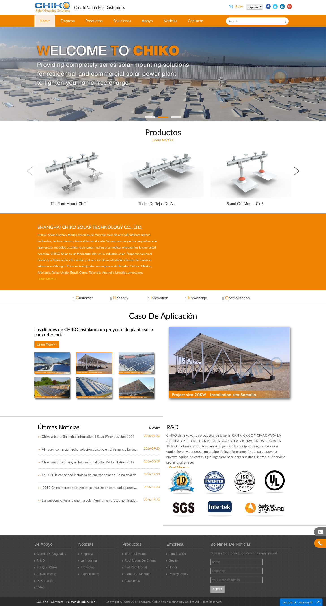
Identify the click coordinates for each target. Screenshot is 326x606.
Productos (94, 20)
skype (236, 6)
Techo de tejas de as (156, 203)
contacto (195, 20)
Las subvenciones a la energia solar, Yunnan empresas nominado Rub (88, 500)
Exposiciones (88, 574)
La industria (87, 560)
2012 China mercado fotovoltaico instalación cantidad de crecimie (88, 488)
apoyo (147, 20)
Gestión (172, 560)
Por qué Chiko (45, 567)
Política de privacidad (80, 602)
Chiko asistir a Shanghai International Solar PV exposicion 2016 (86, 436)
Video (39, 587)
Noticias (170, 20)
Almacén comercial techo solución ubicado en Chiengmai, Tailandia (88, 449)
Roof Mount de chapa (139, 560)
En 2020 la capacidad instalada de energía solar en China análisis (87, 475)
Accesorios (131, 580)
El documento (45, 574)
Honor (171, 567)
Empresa (85, 554)
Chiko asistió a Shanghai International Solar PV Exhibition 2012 (86, 462)
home (45, 20)
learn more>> (162, 140)
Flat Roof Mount (134, 567)
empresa (67, 20)
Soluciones (122, 20)
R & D (39, 560)
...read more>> (177, 467)
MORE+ (154, 427)
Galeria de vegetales (50, 554)
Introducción (176, 554)
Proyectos (86, 567)
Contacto (57, 602)
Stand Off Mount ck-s (245, 203)
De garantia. (44, 580)
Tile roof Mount (134, 554)
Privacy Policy (177, 574)
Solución (42, 602)
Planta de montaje (136, 574)
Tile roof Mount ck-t (68, 203)
